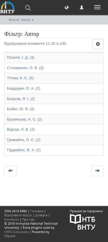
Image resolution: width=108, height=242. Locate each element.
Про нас (28, 219)
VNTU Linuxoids (16, 232)
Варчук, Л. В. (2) (21, 129)
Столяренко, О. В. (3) (25, 68)
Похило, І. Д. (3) (20, 57)
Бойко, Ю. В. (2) (20, 109)
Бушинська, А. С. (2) (24, 119)
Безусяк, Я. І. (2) (21, 99)
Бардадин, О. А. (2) (23, 88)
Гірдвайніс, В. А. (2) (24, 150)
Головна (36, 211)
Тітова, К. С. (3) (20, 78)
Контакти (11, 219)
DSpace (9, 236)
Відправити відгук (18, 215)
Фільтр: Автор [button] (21, 19)
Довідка (41, 215)
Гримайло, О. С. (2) (23, 140)
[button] (67, 7)
